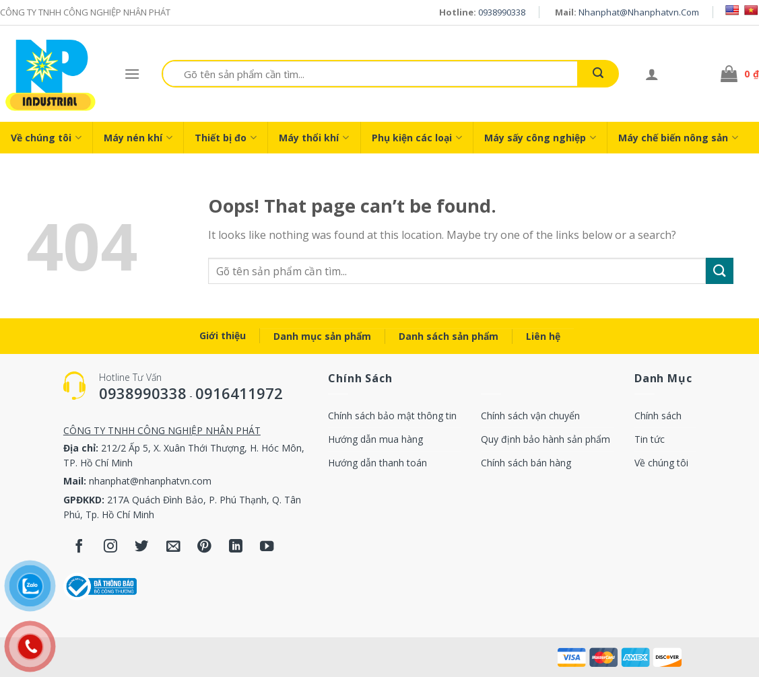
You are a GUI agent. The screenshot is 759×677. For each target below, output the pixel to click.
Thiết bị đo (226, 137)
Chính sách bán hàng (526, 462)
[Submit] (598, 73)
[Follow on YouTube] (267, 547)
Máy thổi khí (314, 137)
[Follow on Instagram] (110, 547)
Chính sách (658, 415)
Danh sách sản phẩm (448, 336)
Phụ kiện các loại (417, 137)
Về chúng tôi (46, 137)
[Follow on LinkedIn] (236, 547)
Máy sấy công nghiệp (540, 137)
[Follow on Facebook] (79, 547)
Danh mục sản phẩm (322, 336)
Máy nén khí (138, 137)
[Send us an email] (173, 547)
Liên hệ (543, 336)
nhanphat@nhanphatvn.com (639, 12)
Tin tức (649, 439)
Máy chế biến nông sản (678, 137)
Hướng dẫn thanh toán (377, 462)
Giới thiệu (222, 335)
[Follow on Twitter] (141, 547)
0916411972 (239, 393)
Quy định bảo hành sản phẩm (545, 439)
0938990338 (501, 12)
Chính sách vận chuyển (530, 415)
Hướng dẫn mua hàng (375, 439)
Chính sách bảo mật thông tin (392, 415)
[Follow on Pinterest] (204, 547)
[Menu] (132, 73)
